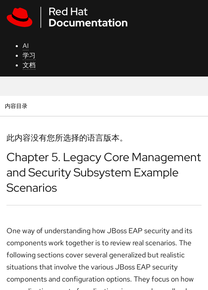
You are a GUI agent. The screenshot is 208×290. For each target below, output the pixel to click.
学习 (29, 55)
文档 (29, 65)
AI (26, 45)
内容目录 (15, 106)
